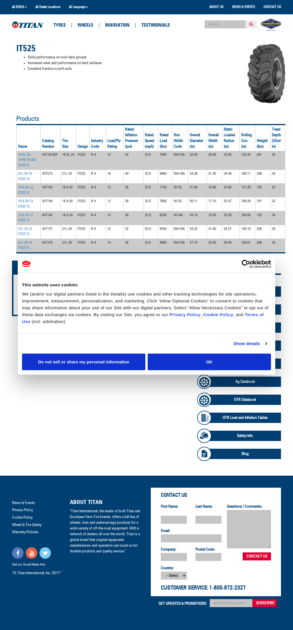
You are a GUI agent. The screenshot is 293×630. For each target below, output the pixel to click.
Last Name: (204, 507)
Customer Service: (184, 588)
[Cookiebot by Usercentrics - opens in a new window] (246, 264)
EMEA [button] (19, 7)
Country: (167, 568)
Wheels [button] (85, 25)
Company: (168, 550)
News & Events (243, 7)
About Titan (86, 502)
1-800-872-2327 (227, 588)
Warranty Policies (25, 532)
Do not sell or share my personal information (83, 361)
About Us (216, 7)
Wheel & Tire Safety (26, 525)
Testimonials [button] (155, 25)
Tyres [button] (60, 25)
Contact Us (272, 7)
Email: (165, 531)
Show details (246, 343)
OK (209, 361)
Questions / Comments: (244, 507)
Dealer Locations (47, 7)
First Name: (169, 507)
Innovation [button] (117, 25)
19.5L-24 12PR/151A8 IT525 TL (27, 160)
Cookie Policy (218, 314)
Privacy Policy (185, 314)
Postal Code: (205, 550)
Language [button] (78, 7)
